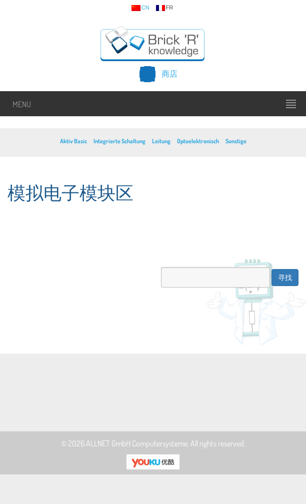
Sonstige (236, 141)
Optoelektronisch (198, 141)
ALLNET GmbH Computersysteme (137, 443)
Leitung (161, 141)
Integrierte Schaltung (120, 141)
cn (141, 8)
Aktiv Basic (73, 141)
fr (165, 8)
